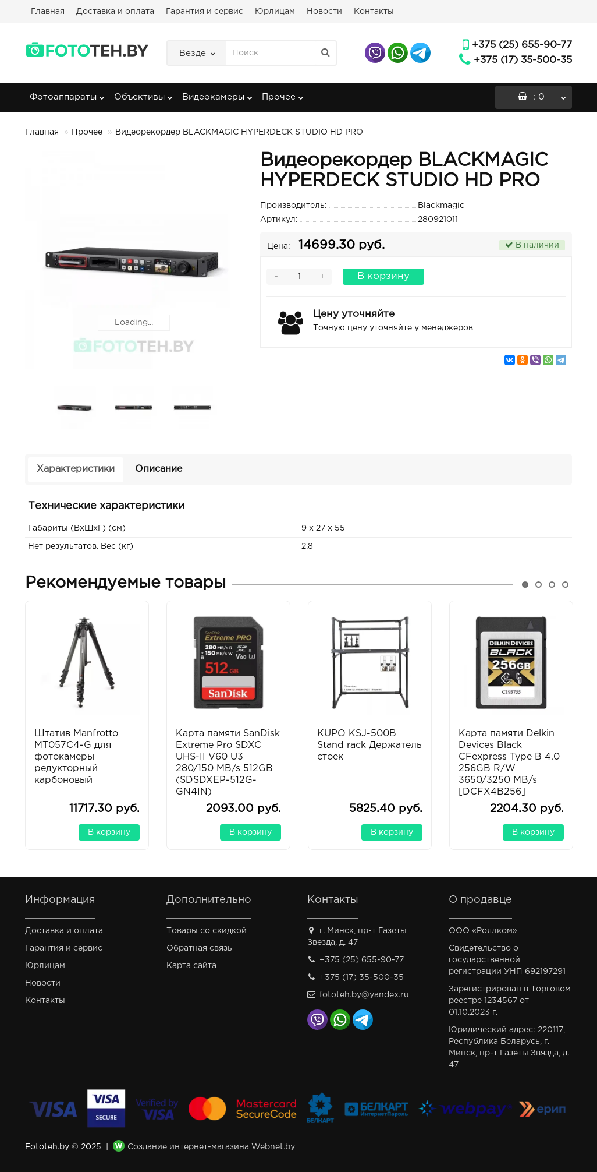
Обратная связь (199, 948)
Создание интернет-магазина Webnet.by (211, 1146)
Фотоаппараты (67, 93)
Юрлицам (275, 11)
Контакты (374, 11)
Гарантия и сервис (204, 11)
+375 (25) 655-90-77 (522, 45)
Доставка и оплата (115, 11)
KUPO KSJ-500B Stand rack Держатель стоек (369, 745)
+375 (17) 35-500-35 (523, 60)
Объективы (143, 93)
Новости (324, 11)
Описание (158, 469)
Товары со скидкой (206, 930)
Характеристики (76, 469)
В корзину (383, 276)
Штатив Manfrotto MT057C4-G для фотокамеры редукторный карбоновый (76, 757)
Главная (48, 11)
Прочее (283, 93)
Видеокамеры (217, 93)
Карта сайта (191, 965)
